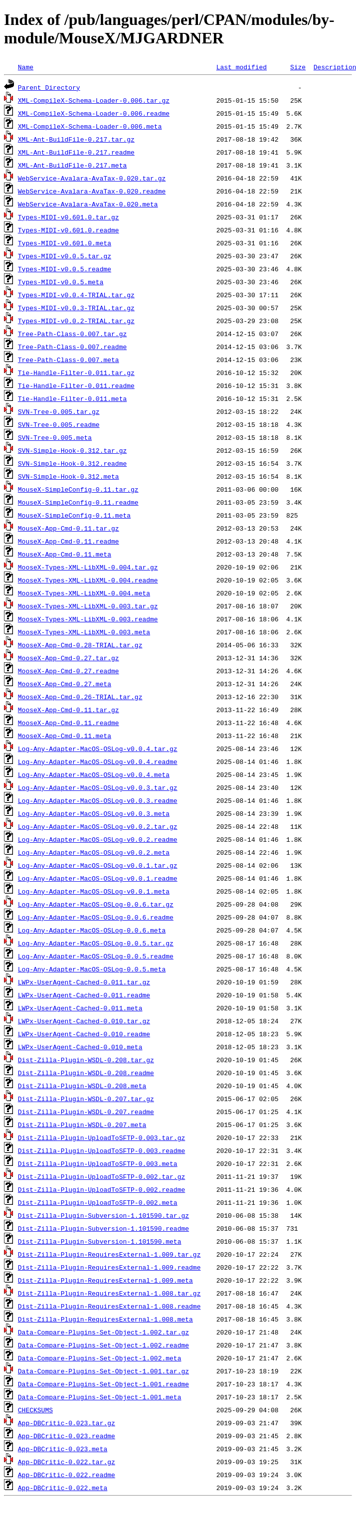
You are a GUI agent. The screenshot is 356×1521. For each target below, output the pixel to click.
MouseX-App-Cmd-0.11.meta (64, 554)
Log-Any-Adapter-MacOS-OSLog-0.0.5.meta (92, 968)
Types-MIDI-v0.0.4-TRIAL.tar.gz (76, 294)
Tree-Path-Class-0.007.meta (68, 359)
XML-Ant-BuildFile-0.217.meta (72, 165)
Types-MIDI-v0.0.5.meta (61, 281)
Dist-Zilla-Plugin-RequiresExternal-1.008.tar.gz (109, 1293)
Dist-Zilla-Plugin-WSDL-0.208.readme (86, 1072)
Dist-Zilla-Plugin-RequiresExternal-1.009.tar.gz (109, 1254)
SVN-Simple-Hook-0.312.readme (72, 463)
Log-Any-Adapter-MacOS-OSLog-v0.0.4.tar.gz (98, 748)
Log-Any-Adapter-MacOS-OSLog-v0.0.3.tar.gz (98, 787)
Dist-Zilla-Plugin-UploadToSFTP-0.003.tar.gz (101, 1137)
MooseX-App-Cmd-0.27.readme (68, 670)
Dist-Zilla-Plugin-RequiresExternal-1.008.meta (105, 1319)
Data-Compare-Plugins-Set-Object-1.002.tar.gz (103, 1332)
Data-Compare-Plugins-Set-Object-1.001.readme (103, 1383)
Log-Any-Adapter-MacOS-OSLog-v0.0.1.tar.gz (98, 865)
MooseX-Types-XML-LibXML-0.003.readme (88, 618)
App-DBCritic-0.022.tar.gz (66, 1461)
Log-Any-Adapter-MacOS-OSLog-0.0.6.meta (92, 930)
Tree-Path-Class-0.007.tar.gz (72, 333)
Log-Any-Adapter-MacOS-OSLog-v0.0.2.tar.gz (98, 826)
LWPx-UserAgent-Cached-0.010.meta (80, 1046)
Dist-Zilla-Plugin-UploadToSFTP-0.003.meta (98, 1163)
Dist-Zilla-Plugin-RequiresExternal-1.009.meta (105, 1280)
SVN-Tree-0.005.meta (55, 437)
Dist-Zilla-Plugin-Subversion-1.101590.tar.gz (103, 1215)
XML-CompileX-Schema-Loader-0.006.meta (90, 126)
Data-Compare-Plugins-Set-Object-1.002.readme (103, 1344)
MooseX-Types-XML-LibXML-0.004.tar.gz (88, 567)
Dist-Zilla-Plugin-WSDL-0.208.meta (82, 1085)
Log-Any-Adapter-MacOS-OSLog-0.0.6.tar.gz (96, 904)
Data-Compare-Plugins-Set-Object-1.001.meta (99, 1396)
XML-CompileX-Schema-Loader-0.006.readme (94, 113)
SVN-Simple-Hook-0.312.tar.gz (72, 450)
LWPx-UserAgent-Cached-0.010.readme (84, 1033)
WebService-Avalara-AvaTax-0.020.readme (92, 191)
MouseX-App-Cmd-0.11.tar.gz (68, 528)
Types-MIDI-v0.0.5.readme (64, 268)
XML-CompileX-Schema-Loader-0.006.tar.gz (94, 100)
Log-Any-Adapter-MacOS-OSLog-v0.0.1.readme (98, 878)
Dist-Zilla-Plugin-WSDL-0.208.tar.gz (86, 1059)
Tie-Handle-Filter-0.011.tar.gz (76, 372)
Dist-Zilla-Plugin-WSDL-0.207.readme (86, 1111)
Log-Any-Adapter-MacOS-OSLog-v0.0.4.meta (94, 774)
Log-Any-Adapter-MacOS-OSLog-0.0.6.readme (96, 917)
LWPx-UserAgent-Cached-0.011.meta (80, 1007)
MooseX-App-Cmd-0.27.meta (64, 683)
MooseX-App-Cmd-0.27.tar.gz (68, 657)
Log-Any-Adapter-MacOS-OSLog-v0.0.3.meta (94, 813)
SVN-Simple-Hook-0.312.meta (68, 476)
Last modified (241, 66)
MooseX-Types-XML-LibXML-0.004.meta (84, 592)
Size (298, 66)
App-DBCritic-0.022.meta (62, 1487)
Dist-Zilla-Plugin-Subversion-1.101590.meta (99, 1241)
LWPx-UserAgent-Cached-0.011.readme (84, 994)
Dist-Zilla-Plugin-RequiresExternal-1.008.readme (109, 1306)
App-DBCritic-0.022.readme (66, 1474)
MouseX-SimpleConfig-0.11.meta (74, 515)
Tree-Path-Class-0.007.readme (72, 346)
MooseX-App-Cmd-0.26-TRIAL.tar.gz (80, 696)
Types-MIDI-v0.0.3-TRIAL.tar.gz (76, 307)
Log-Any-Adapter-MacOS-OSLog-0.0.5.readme (96, 955)
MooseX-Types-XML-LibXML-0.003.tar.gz (88, 605)
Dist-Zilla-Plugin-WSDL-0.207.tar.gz (86, 1098)
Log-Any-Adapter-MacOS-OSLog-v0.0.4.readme (98, 761)
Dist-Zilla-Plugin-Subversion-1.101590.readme (103, 1228)
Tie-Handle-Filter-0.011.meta (72, 398)
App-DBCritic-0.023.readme (66, 1435)
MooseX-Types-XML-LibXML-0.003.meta (84, 631)
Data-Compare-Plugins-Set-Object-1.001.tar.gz (103, 1370)
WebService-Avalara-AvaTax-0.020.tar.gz (92, 178)
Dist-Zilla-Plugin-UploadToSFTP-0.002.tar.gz (101, 1176)
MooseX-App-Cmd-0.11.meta (64, 735)
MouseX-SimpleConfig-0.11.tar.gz (78, 489)
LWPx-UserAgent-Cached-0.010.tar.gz (84, 1020)
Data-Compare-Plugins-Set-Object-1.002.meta (99, 1357)
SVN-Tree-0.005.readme (59, 424)
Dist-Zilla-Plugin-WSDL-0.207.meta (82, 1124)
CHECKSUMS (35, 1409)
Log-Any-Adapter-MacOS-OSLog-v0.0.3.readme (98, 800)
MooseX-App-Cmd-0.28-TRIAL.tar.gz (80, 644)
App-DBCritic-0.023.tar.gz (66, 1422)
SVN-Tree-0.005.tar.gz (59, 411)
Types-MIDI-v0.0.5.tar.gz (64, 255)
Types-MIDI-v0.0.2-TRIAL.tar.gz (76, 320)
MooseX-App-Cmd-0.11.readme (68, 722)
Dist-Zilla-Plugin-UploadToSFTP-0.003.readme (101, 1150)
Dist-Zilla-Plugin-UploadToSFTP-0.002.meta (98, 1202)
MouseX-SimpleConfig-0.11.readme (78, 502)
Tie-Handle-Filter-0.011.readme (76, 385)
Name (25, 66)
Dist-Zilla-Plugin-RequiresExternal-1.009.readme (109, 1267)
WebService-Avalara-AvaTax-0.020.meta (88, 203)
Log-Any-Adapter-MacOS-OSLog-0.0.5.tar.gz (96, 943)
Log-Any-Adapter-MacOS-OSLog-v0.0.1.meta (94, 891)
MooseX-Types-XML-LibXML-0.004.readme (88, 579)
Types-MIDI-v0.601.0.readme (68, 229)
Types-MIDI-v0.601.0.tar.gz (68, 216)
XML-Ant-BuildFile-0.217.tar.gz (76, 139)
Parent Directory (49, 87)
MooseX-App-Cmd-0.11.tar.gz (68, 709)
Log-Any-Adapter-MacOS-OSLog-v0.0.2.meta (94, 852)
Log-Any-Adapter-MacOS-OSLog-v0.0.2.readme (98, 839)
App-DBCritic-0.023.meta (62, 1448)
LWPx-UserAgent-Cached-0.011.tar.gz (84, 981)
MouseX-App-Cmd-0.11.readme (68, 541)
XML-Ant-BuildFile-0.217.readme (76, 152)
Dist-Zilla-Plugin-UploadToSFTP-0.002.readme (101, 1189)
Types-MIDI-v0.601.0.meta (64, 242)
